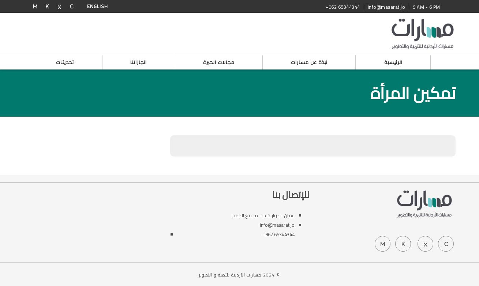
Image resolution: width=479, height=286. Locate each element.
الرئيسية (393, 62)
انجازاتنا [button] (138, 62)
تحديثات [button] (65, 62)
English (97, 6)
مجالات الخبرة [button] (219, 62)
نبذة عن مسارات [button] (309, 62)
